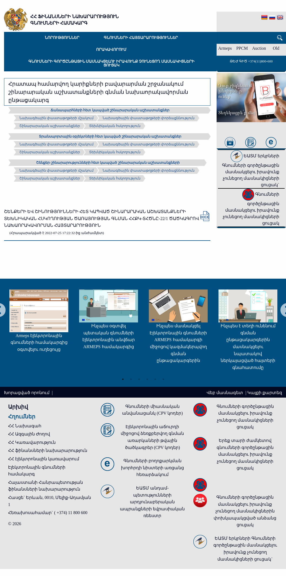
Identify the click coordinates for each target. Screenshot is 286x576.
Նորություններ (62, 38)
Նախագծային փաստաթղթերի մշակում (56, 118)
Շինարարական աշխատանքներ (49, 126)
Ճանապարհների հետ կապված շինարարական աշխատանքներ (110, 110)
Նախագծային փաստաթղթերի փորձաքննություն (149, 118)
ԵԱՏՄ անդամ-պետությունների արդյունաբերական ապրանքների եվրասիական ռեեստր (152, 502)
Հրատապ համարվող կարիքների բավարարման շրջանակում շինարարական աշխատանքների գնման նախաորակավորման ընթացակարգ (98, 92)
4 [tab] (147, 378)
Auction (259, 48)
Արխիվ (18, 407)
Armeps (225, 48)
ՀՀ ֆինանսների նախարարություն (47, 450)
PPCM (242, 48)
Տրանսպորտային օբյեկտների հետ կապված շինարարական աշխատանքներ (110, 136)
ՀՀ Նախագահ (24, 426)
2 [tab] (131, 378)
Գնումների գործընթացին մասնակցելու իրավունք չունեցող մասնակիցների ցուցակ (111, 63)
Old (276, 48)
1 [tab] (123, 378)
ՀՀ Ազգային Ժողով (29, 434)
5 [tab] (155, 378)
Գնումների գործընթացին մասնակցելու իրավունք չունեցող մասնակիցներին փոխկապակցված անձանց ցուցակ (245, 511)
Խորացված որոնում (27, 392)
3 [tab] (139, 378)
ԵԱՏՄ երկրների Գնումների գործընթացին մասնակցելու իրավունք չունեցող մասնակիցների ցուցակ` (250, 170)
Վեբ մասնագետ (225, 392)
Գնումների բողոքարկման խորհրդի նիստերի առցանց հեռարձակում (152, 467)
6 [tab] (163, 378)
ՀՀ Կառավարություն (32, 442)
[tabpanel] (95, 321)
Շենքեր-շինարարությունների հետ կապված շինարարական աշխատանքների (107, 163)
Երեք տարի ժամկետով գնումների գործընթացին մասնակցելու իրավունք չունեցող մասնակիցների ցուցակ (245, 454)
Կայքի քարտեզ (264, 392)
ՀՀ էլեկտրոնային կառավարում (43, 459)
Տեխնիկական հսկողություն (114, 126)
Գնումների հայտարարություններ (141, 38)
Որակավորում (111, 50)
